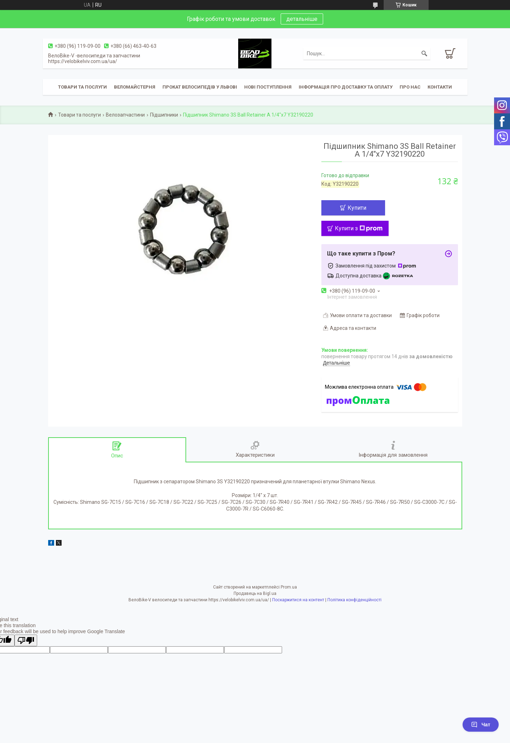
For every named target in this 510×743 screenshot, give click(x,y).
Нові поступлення (268, 87)
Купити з (359, 228)
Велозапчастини (125, 115)
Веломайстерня (134, 87)
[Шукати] (424, 53)
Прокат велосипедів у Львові (199, 87)
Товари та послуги (82, 87)
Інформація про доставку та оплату (345, 87)
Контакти (440, 87)
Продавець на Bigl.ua (255, 593)
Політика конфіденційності (354, 599)
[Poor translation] (26, 640)
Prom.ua (289, 587)
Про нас (410, 87)
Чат (480, 724)
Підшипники (164, 115)
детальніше (301, 19)
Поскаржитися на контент (298, 599)
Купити (357, 207)
